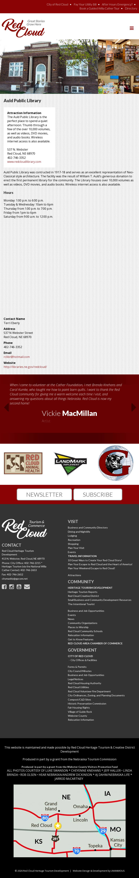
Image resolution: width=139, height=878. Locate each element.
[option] (69, 401)
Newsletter (44, 494)
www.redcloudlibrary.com (24, 162)
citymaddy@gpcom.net (15, 578)
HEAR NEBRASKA (50, 775)
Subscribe (98, 494)
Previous (4, 408)
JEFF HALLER (112, 771)
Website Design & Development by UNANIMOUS (99, 870)
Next (135, 408)
